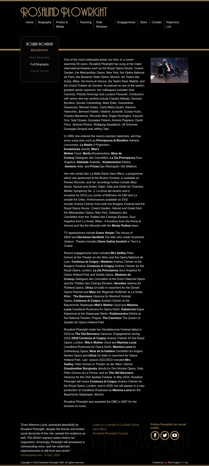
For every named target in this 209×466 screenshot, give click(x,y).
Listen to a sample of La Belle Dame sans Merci (116, 427)
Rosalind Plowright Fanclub (110, 433)
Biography (44, 22)
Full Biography (39, 64)
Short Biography (39, 57)
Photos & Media (62, 24)
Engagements (126, 22)
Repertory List (173, 24)
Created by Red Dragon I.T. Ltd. (170, 462)
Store (143, 22)
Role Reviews (101, 24)
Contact (157, 22)
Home (30, 22)
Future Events (40, 71)
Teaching (86, 22)
